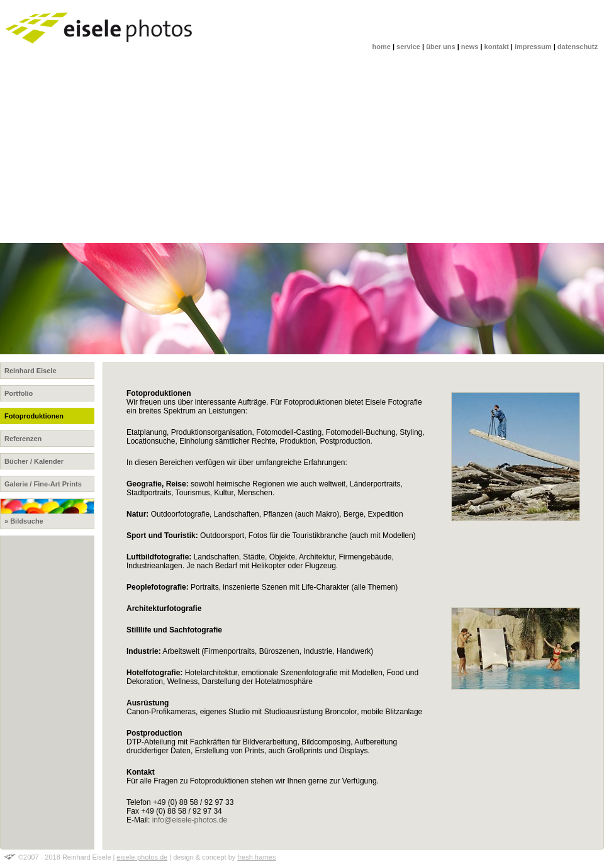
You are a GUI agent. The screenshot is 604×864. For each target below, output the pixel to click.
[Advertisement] (302, 148)
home (381, 46)
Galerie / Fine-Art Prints (43, 484)
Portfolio (18, 393)
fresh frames (256, 857)
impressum (533, 46)
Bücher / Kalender (34, 461)
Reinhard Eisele (30, 370)
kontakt (496, 46)
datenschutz (577, 46)
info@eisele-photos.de (190, 820)
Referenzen (23, 438)
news (470, 46)
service (408, 46)
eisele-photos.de (142, 857)
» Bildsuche (47, 511)
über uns (440, 46)
